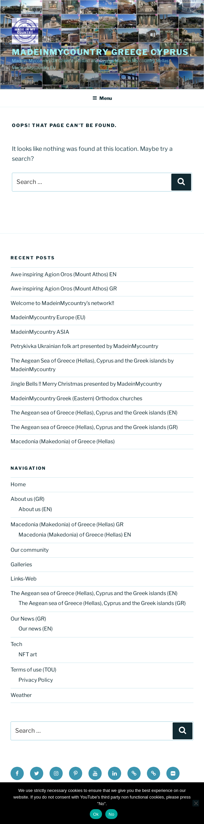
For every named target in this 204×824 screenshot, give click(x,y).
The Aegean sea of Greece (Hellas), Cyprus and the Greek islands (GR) (94, 427)
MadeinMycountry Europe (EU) (48, 317)
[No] (195, 803)
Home (18, 484)
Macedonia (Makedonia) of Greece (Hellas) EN (74, 535)
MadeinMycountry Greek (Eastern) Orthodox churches (76, 398)
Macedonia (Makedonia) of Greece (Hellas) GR (67, 524)
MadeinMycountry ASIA (40, 332)
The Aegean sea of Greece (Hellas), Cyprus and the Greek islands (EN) (94, 413)
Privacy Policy (35, 680)
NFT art (27, 654)
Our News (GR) (28, 619)
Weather (21, 695)
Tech (16, 644)
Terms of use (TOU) (33, 670)
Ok (96, 814)
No (111, 814)
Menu (102, 98)
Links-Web (24, 579)
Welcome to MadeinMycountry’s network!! (62, 303)
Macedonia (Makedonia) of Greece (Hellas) (63, 441)
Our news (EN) (35, 629)
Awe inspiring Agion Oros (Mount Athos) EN (64, 274)
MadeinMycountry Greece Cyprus (100, 52)
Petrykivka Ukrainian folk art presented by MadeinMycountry (84, 346)
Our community (30, 550)
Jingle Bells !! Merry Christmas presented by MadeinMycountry (86, 384)
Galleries (21, 564)
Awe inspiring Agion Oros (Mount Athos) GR (64, 288)
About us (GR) (28, 499)
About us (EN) (35, 509)
